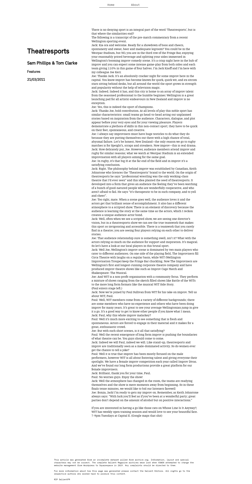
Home (110, 4)
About (135, 4)
